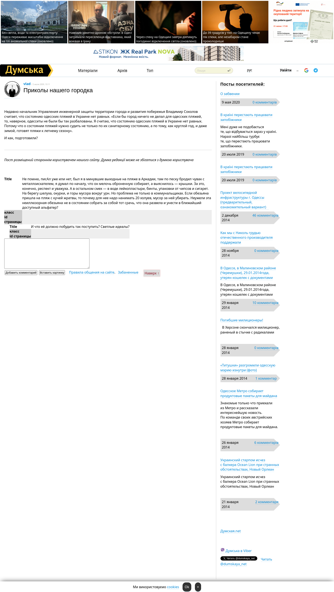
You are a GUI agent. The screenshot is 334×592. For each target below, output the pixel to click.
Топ (150, 70)
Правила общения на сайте (91, 272)
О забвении (230, 93)
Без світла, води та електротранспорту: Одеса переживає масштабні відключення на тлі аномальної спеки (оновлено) (32, 37)
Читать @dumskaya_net (246, 561)
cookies (173, 587)
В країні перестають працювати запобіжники (246, 117)
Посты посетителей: (242, 84)
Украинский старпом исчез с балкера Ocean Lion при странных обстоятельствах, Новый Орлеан (249, 465)
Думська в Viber (239, 550)
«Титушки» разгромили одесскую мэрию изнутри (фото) (247, 367)
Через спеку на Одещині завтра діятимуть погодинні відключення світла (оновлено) (166, 39)
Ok (187, 587)
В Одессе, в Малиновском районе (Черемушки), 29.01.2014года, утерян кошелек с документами (248, 273)
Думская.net (230, 531)
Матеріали (88, 70)
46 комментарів (265, 215)
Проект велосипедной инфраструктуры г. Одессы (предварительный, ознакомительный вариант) (244, 199)
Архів (122, 70)
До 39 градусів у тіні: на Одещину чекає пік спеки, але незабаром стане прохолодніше (231, 37)
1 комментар (266, 378)
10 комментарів (265, 302)
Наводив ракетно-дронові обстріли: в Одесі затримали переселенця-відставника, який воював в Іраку (100, 37)
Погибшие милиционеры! (241, 320)
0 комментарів (265, 102)
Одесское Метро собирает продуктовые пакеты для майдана (248, 393)
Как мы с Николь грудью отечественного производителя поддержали (246, 237)
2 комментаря (266, 502)
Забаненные (128, 272)
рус (249, 70)
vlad (27, 83)
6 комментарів (266, 442)
